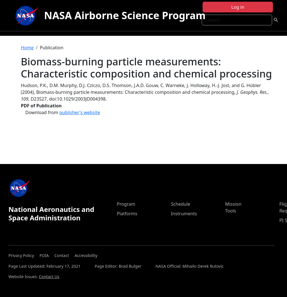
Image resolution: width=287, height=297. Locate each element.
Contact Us (49, 276)
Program (126, 204)
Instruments (184, 213)
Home (27, 48)
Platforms (127, 213)
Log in (237, 7)
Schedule (180, 204)
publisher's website (79, 112)
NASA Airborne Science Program (124, 15)
